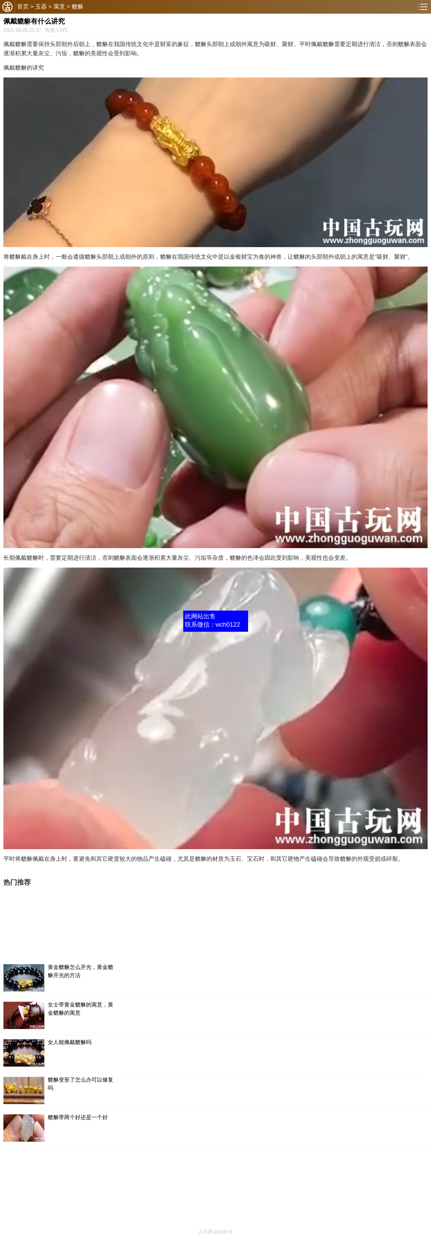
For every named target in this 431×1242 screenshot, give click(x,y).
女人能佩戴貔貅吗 (69, 1042)
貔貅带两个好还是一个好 (78, 1117)
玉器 (41, 6)
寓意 (59, 6)
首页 (23, 6)
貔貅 (77, 6)
